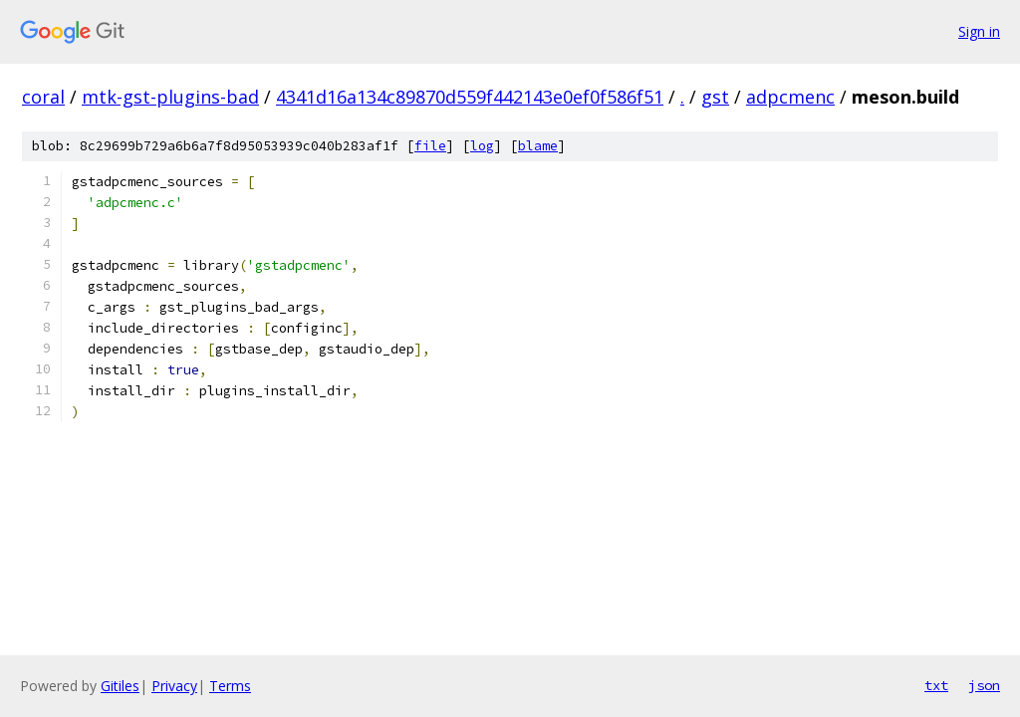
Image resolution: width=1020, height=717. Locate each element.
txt (936, 685)
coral (43, 97)
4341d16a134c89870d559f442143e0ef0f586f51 (469, 97)
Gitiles (120, 685)
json (984, 685)
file (430, 145)
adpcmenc (790, 97)
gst (715, 97)
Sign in (979, 31)
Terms (230, 685)
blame (538, 145)
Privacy (174, 685)
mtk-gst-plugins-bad (170, 97)
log (482, 145)
